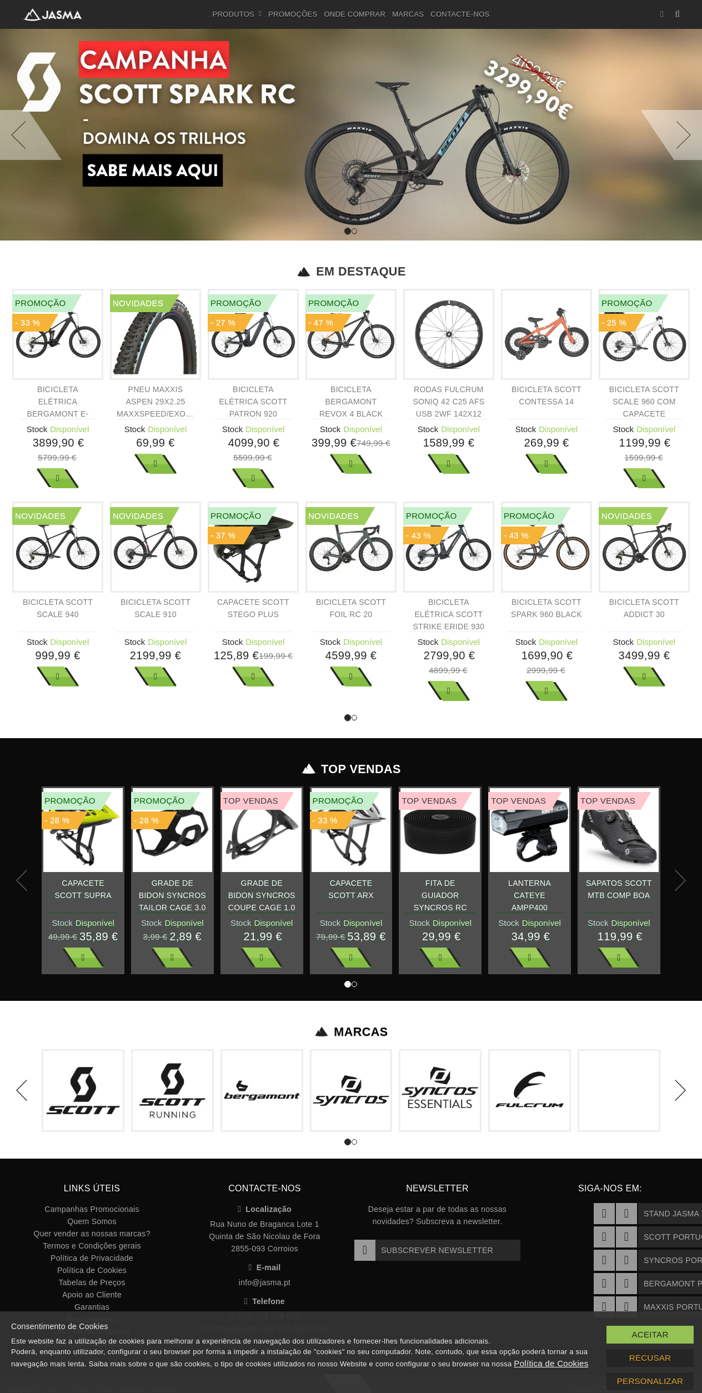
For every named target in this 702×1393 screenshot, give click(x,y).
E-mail (265, 1267)
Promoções (292, 14)
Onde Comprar (354, 14)
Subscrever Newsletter (423, 1250)
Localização (265, 1209)
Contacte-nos (459, 14)
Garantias (91, 1306)
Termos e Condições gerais (92, 1245)
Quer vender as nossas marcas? (91, 1233)
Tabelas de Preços (92, 1282)
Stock (37, 429)
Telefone (264, 1301)
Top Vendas (351, 769)
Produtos (237, 14)
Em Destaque (351, 271)
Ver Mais (58, 478)
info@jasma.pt (264, 1282)
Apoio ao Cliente (92, 1294)
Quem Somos (91, 1221)
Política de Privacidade (92, 1258)
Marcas (408, 14)
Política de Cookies (92, 1270)
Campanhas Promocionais (91, 1209)
